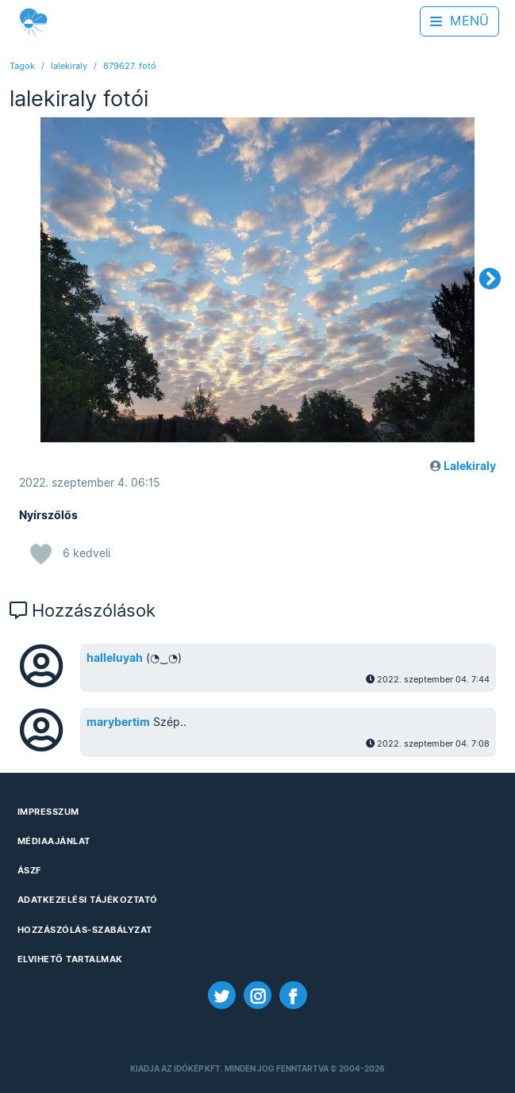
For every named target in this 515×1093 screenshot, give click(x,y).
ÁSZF (29, 870)
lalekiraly (69, 65)
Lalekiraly (470, 466)
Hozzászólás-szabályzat (84, 929)
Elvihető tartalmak (70, 959)
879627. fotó (129, 65)
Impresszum (48, 811)
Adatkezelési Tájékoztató (87, 899)
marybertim (118, 722)
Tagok (22, 65)
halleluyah (114, 658)
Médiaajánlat (53, 841)
